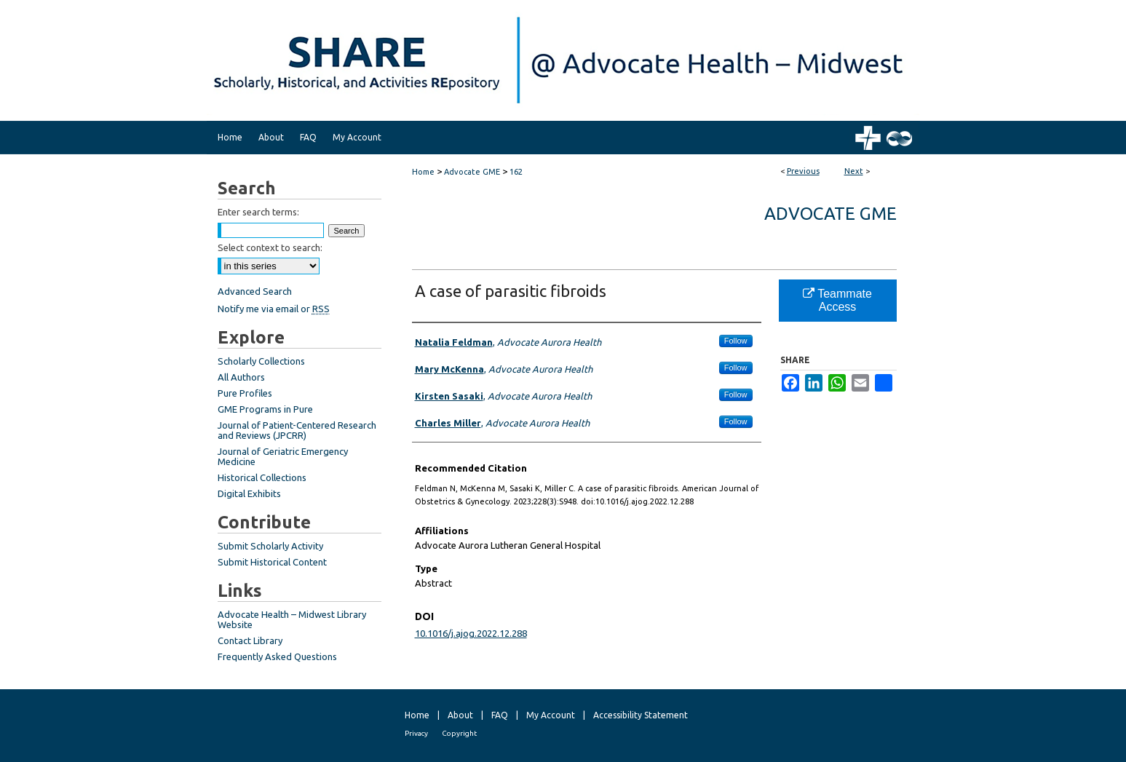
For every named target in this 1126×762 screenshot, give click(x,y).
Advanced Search (255, 291)
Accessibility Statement (640, 715)
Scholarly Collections (261, 361)
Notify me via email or (274, 308)
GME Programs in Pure (265, 409)
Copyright (459, 733)
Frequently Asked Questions (277, 656)
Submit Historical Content (272, 562)
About (460, 715)
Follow (736, 340)
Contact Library (250, 640)
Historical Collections (262, 477)
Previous (803, 171)
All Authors (241, 377)
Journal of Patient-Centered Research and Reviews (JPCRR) (297, 430)
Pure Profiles (245, 393)
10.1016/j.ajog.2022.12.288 (471, 633)
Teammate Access (837, 300)
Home (423, 171)
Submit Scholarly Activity (270, 546)
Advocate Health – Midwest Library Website (292, 619)
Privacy (416, 733)
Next (853, 171)
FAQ (499, 715)
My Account (550, 715)
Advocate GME (472, 171)
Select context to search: (270, 247)
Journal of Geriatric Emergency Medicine (283, 456)
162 (516, 171)
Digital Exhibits (249, 493)
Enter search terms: (258, 212)
